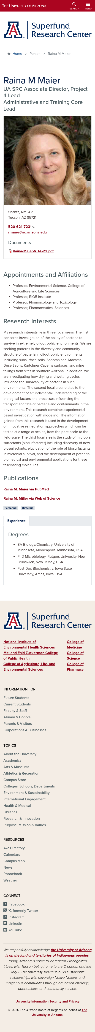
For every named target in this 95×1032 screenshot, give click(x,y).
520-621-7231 (21, 226)
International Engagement (24, 799)
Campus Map (14, 861)
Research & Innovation (21, 818)
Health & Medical (17, 805)
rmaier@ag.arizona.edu (27, 232)
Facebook (16, 904)
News (7, 867)
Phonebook (12, 874)
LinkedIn (15, 923)
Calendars (11, 854)
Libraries (10, 812)
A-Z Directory (14, 848)
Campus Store (14, 780)
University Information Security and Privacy (47, 1001)
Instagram (16, 917)
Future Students (16, 698)
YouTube (15, 930)
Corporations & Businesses (24, 730)
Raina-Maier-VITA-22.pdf (33, 251)
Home (17, 53)
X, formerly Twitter (23, 910)
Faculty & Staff (15, 710)
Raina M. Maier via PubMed (26, 489)
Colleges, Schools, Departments (29, 786)
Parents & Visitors (17, 723)
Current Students (17, 704)
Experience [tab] (16, 521)
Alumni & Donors (16, 717)
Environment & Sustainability (26, 792)
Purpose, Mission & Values (24, 825)
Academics (12, 760)
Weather (10, 880)
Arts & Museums (16, 767)
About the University (19, 754)
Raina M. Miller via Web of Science (31, 498)
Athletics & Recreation (21, 773)
